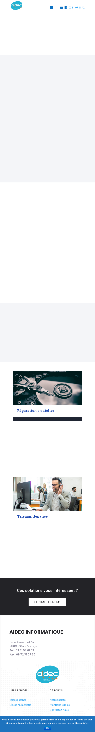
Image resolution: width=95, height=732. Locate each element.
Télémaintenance (32, 476)
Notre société (58, 667)
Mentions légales (60, 672)
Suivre (61, 689)
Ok (47, 728)
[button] (45, 7)
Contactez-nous (47, 561)
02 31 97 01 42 (77, 7)
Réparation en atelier (35, 370)
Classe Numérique (20, 672)
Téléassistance (17, 667)
